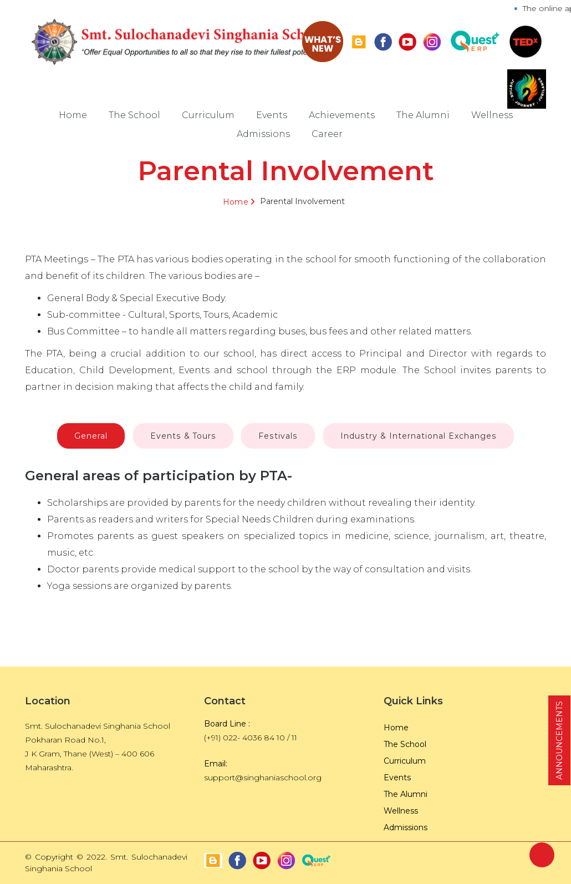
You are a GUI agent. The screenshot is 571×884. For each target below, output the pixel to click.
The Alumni (423, 115)
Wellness (492, 115)
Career (327, 134)
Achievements (342, 115)
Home (73, 115)
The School (134, 115)
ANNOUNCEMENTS (559, 740)
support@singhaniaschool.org (263, 778)
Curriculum (208, 115)
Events (271, 115)
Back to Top (541, 854)
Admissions (263, 134)
